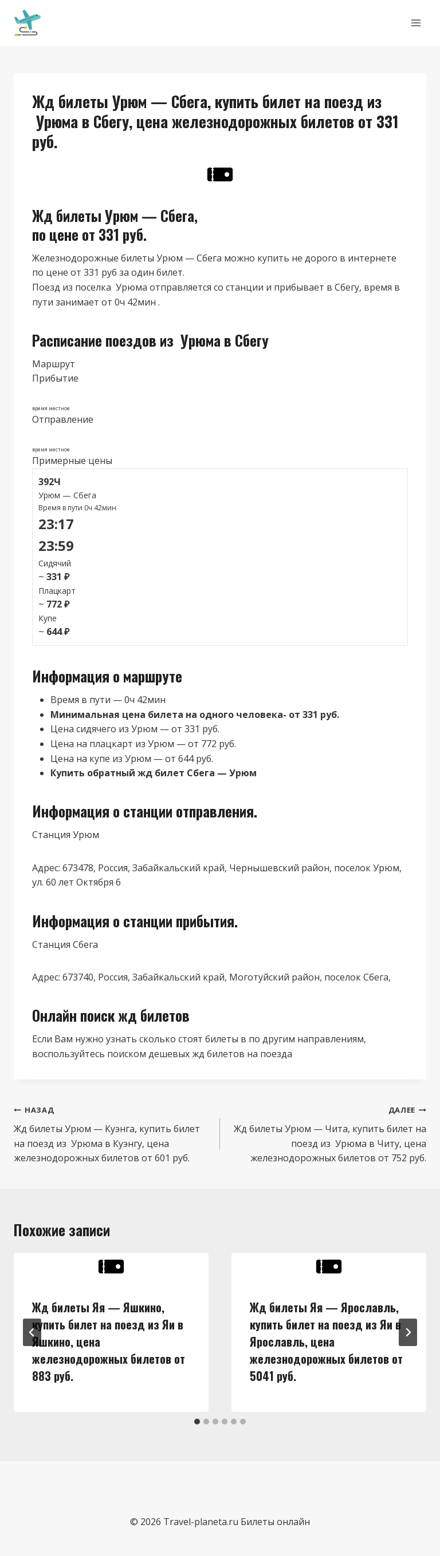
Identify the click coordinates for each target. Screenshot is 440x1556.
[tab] (197, 1421)
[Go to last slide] (32, 1332)
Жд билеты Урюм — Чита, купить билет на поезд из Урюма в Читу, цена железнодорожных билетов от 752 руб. (327, 1133)
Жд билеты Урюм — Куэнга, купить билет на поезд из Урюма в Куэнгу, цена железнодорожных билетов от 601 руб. (112, 1133)
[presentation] (111, 1266)
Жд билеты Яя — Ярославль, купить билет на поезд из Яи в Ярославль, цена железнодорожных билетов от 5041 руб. (326, 1341)
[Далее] (408, 1332)
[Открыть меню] (415, 22)
